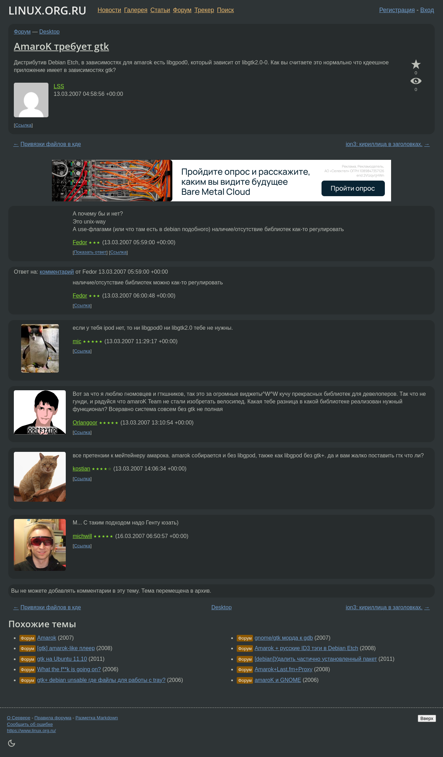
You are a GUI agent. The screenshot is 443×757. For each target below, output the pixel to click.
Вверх (427, 718)
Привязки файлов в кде (50, 144)
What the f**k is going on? (69, 669)
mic (77, 341)
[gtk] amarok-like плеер (66, 648)
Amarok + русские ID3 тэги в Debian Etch (306, 648)
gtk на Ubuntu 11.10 (62, 659)
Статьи (160, 10)
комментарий (57, 272)
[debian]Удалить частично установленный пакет (316, 659)
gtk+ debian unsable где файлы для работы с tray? (101, 680)
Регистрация (397, 10)
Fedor (80, 242)
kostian (81, 469)
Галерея (135, 10)
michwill (82, 536)
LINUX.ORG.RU (47, 10)
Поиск (225, 10)
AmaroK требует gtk (61, 46)
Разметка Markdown (96, 717)
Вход (427, 10)
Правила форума (53, 717)
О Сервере (18, 717)
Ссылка (23, 125)
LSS (59, 86)
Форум (182, 10)
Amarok (46, 638)
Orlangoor (85, 423)
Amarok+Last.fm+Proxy (284, 669)
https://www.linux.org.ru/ (31, 730)
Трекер (204, 10)
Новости (109, 10)
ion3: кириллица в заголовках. (384, 144)
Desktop (49, 32)
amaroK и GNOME (278, 680)
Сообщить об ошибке (30, 724)
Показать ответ (90, 252)
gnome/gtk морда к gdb (284, 638)
